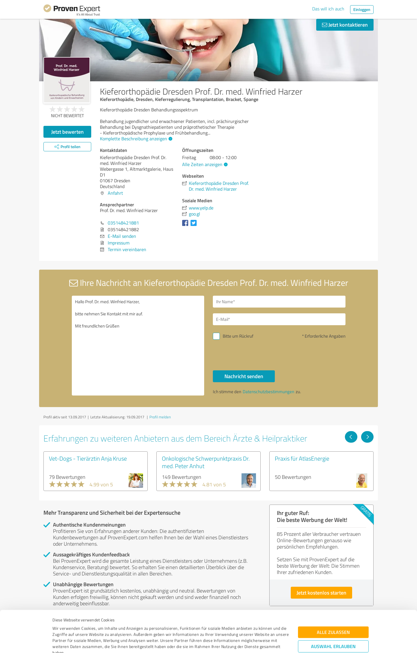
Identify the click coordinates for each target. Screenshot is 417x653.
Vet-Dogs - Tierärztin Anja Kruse (88, 458)
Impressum (62, 626)
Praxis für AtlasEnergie (302, 458)
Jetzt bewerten (67, 131)
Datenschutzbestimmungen (101, 626)
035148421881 (123, 223)
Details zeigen (249, 642)
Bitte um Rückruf (238, 336)
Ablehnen (333, 625)
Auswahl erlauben (333, 607)
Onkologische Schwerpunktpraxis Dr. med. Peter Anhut (206, 462)
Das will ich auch (328, 8)
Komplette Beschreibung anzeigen (135, 138)
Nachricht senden (243, 376)
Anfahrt (115, 193)
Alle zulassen (333, 593)
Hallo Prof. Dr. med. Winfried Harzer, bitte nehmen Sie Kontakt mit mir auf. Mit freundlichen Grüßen (138, 346)
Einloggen (361, 9)
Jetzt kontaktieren (345, 24)
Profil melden (160, 417)
